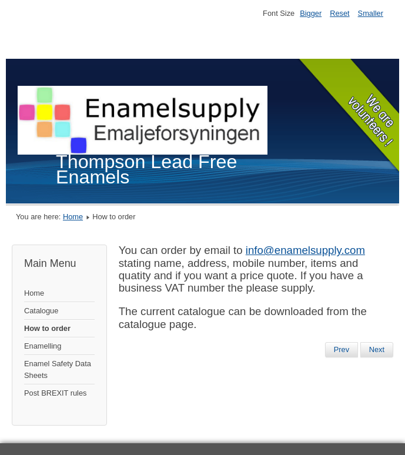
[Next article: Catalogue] (376, 349)
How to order (47, 328)
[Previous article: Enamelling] (341, 349)
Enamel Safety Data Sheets (57, 369)
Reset (339, 13)
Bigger (311, 13)
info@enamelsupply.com (305, 250)
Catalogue (41, 310)
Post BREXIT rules (55, 393)
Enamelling (42, 346)
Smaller (370, 13)
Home (73, 216)
